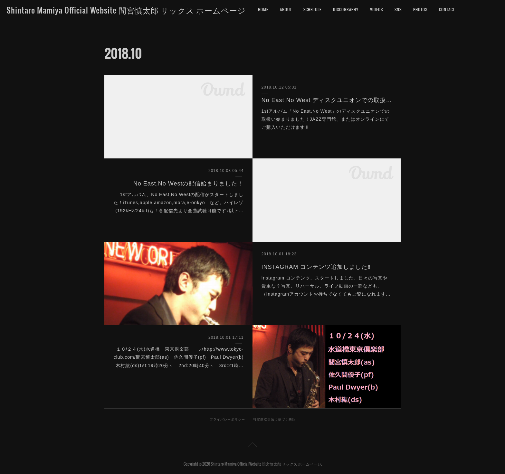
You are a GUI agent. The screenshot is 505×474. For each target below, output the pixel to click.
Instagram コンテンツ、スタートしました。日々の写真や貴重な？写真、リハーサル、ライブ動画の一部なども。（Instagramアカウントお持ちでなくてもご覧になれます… (326, 286)
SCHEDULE (312, 9)
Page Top (252, 446)
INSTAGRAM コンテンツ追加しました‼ (316, 267)
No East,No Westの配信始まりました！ (188, 183)
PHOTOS (420, 9)
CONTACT (447, 9)
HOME (263, 9)
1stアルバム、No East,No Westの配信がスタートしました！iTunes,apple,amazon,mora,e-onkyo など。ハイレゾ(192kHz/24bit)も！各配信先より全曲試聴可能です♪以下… (178, 202)
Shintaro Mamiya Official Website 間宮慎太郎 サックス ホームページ (126, 10)
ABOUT (286, 9)
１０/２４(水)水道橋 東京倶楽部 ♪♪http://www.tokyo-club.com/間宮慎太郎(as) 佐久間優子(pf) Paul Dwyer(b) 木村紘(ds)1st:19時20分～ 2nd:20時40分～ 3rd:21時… (181, 357)
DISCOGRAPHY (345, 9)
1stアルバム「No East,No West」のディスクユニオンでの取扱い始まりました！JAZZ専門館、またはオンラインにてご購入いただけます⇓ (326, 119)
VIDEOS (376, 9)
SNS (398, 9)
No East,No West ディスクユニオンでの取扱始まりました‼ (327, 100)
